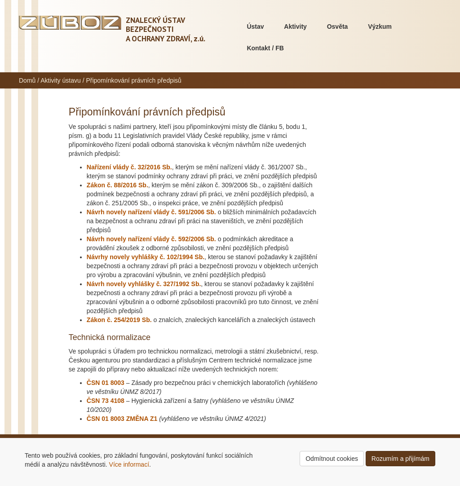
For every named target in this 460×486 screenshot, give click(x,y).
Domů (27, 80)
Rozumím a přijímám (400, 458)
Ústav (255, 26)
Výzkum (380, 26)
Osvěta (337, 26)
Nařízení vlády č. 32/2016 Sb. (129, 167)
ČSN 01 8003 (105, 382)
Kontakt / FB (265, 48)
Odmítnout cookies (331, 458)
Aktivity (295, 26)
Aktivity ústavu (60, 80)
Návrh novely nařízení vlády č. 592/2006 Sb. (151, 239)
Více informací (129, 464)
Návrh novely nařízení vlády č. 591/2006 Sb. (151, 212)
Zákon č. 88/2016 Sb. (117, 185)
